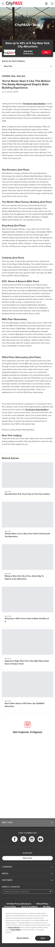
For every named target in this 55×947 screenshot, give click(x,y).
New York (21, 76)
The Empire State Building (34, 103)
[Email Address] (27, 892)
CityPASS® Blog (8, 76)
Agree (43, 938)
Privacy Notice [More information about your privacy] (16, 930)
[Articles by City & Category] (27, 66)
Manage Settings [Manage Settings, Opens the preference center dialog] (23, 938)
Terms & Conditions (29, 906)
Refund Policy (42, 904)
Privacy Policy (10, 906)
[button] (27, 822)
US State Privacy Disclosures (18, 904)
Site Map (47, 906)
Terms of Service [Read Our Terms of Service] (13, 927)
